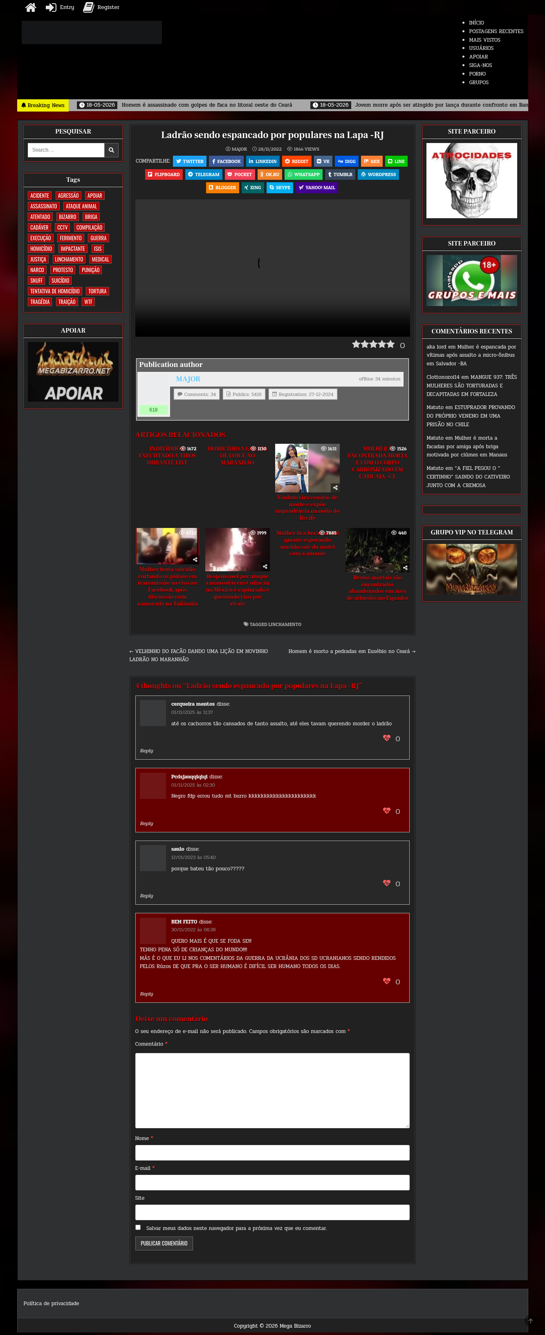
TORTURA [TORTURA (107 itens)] (97, 291)
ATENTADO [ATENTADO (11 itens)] (40, 216)
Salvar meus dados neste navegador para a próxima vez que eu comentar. (236, 1230)
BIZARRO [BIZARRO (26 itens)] (67, 216)
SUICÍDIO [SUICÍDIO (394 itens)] (60, 280)
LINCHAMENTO (284, 626)
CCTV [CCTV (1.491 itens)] (62, 227)
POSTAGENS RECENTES (496, 31)
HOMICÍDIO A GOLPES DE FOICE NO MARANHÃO (237, 458)
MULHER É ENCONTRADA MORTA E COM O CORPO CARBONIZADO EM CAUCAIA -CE (378, 464)
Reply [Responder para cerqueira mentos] (146, 753)
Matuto (435, 407)
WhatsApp (339, 175)
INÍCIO (476, 23)
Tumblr (376, 175)
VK (336, 161)
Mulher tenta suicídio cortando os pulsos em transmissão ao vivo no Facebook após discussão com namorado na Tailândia (167, 589)
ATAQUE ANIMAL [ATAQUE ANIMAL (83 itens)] (81, 206)
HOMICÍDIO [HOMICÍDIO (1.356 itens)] (41, 248)
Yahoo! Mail (339, 189)
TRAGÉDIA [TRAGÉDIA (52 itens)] (39, 301)
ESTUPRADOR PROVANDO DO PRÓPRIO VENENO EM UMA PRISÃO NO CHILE (470, 416)
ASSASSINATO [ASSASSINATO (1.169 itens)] (43, 206)
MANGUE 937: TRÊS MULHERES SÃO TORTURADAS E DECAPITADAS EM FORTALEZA (471, 385)
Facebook (237, 161)
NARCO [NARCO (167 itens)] (37, 270)
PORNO (477, 74)
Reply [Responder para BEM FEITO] (146, 996)
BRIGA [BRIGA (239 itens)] (91, 216)
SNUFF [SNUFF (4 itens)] (36, 280)
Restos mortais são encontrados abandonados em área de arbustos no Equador (378, 590)
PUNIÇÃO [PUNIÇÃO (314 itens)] (90, 270)
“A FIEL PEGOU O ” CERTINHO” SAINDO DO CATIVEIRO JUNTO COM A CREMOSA (468, 477)
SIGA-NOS (480, 65)
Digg (360, 161)
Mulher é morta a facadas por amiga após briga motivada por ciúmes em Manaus (466, 446)
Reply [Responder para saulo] (146, 898)
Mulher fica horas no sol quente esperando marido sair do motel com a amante (307, 545)
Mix (386, 161)
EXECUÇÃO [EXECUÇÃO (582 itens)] (40, 238)
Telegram (237, 175)
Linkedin (275, 161)
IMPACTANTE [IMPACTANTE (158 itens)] (73, 248)
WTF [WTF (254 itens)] (88, 301)
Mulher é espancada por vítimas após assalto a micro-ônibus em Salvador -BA (471, 355)
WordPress (203, 189)
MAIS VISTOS (484, 40)
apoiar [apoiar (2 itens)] (94, 195)
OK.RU (304, 175)
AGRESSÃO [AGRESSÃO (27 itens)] (68, 195)
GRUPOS (479, 82)
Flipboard (197, 175)
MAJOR (239, 149)
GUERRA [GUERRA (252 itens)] (98, 238)
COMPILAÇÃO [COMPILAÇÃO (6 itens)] (89, 227)
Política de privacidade (51, 1305)
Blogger (243, 189)
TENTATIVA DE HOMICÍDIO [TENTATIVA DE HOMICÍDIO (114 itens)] (54, 291)
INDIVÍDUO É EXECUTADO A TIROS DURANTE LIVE (167, 458)
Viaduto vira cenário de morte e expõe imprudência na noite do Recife (308, 510)
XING (274, 189)
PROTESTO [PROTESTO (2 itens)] (63, 270)
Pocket (274, 175)
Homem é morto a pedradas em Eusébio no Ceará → (352, 653)
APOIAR (478, 57)
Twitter (200, 161)
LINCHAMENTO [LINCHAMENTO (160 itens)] (69, 259)
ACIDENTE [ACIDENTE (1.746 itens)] (39, 195)
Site (140, 1200)
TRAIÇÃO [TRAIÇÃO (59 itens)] (67, 301)
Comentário (151, 1046)
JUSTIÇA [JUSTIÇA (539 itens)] (38, 259)
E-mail (145, 1170)
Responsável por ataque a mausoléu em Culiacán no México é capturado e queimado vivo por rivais (237, 592)
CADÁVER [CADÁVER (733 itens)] (39, 227)
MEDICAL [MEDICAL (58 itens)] (100, 259)
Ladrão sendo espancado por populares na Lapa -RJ (272, 135)
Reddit (309, 161)
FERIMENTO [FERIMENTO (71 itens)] (70, 238)
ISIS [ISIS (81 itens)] (98, 248)
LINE (164, 175)
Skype (302, 189)
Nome (144, 1140)
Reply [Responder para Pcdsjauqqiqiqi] (146, 825)
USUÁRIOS (481, 48)
